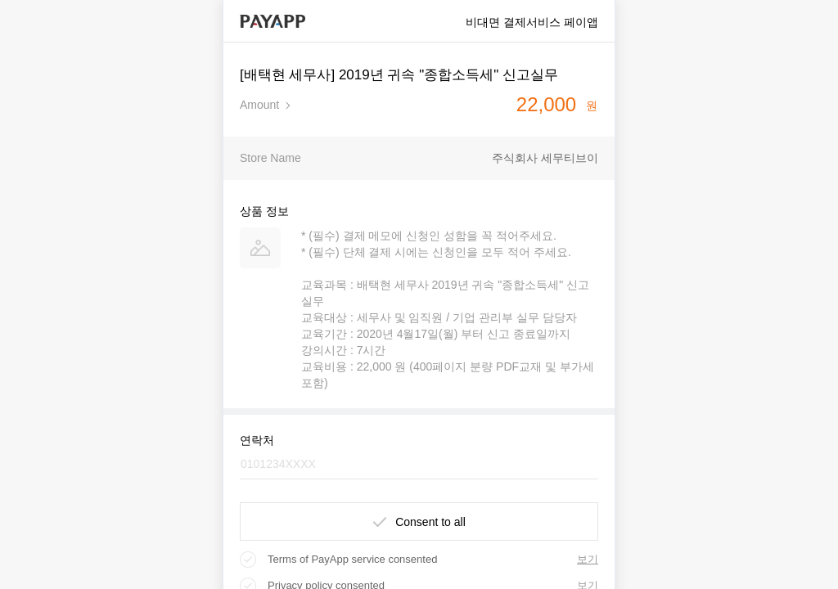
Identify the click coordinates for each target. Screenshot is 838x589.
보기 (587, 559)
